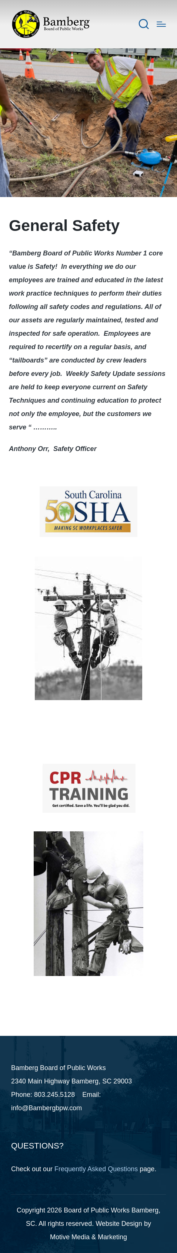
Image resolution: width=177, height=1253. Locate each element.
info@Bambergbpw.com (46, 1108)
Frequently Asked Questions (96, 1169)
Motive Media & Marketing (88, 1237)
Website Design (119, 1223)
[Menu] (161, 24)
